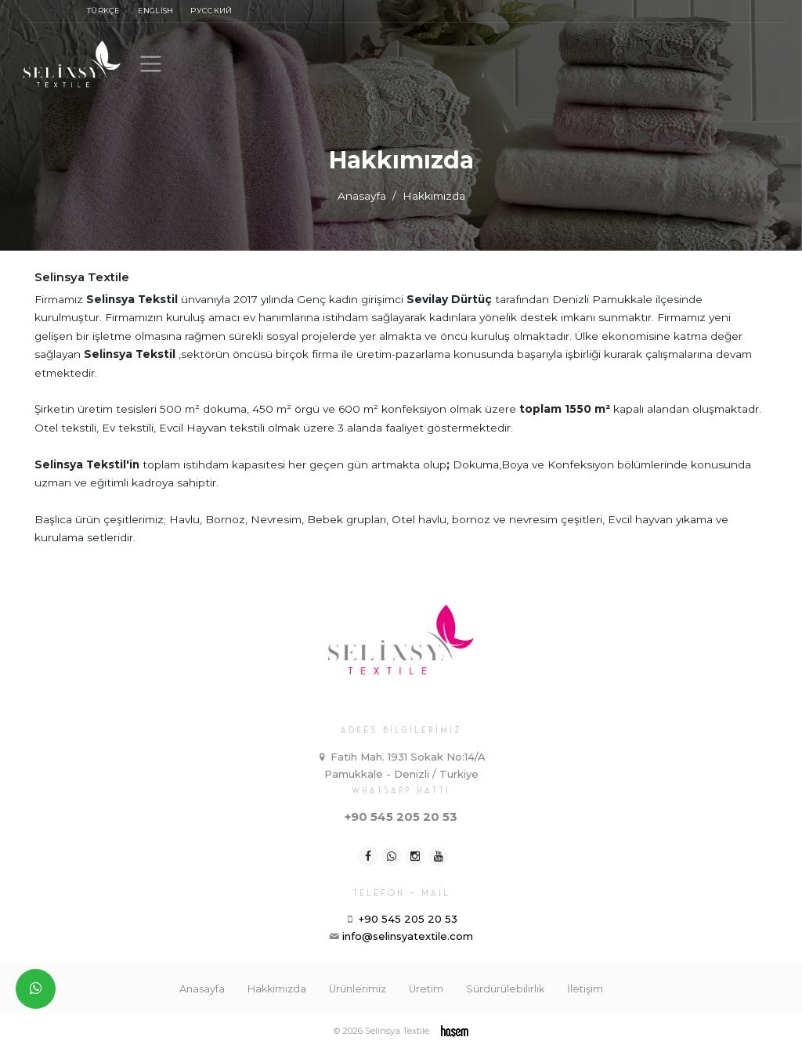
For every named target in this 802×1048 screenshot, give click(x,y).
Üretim (426, 989)
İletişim (585, 989)
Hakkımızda (276, 989)
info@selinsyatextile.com (407, 936)
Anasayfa (362, 196)
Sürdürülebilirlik (505, 989)
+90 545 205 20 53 (401, 817)
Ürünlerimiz (357, 989)
